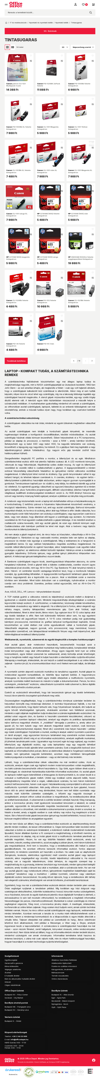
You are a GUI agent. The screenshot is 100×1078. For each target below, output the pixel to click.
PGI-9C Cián (45, 344)
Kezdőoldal (6, 23)
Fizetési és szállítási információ (64, 966)
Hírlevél (8, 982)
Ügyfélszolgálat (11, 960)
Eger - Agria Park (58, 998)
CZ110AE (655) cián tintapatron (78, 215)
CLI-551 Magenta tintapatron (47, 128)
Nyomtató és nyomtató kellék (41, 23)
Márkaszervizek (58, 973)
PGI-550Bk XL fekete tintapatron (18, 128)
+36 (13, 1036)
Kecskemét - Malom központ (63, 1001)
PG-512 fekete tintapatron (46, 301)
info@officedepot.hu (19, 1039)
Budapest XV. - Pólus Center (16, 995)
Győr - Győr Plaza (59, 1007)
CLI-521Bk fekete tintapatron (79, 301)
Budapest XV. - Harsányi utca (17, 1010)
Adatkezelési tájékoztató (61, 963)
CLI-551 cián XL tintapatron (47, 171)
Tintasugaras (76, 23)
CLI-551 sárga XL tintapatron (16, 215)
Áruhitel (8, 973)
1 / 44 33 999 (21, 1036)
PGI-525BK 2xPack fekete (48, 85)
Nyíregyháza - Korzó (60, 1004)
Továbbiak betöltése (16, 361)
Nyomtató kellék (61, 23)
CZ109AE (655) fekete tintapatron (48, 215)
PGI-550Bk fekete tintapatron (79, 85)
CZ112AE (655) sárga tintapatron (47, 258)
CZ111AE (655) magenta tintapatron (18, 258)
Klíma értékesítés (11, 966)
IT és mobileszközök (18, 23)
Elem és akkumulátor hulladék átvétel (20, 979)
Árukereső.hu (13, 1074)
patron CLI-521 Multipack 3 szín (16, 85)
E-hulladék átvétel (12, 976)
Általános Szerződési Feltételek (64, 960)
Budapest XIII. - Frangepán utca (17, 1007)
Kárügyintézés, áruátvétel (62, 969)
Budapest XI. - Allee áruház (63, 995)
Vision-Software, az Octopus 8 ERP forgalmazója (51, 1062)
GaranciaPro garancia (14, 963)
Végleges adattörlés (13, 969)
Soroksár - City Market (14, 998)
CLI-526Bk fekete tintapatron (17, 301)
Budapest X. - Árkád (13, 1021)
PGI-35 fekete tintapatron (15, 345)
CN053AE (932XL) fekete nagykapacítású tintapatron (80, 258)
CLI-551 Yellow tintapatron (77, 128)
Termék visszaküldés (60, 976)
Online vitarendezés (60, 979)
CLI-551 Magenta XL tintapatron (80, 171)
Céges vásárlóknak (12, 985)
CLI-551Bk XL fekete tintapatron (18, 171)
